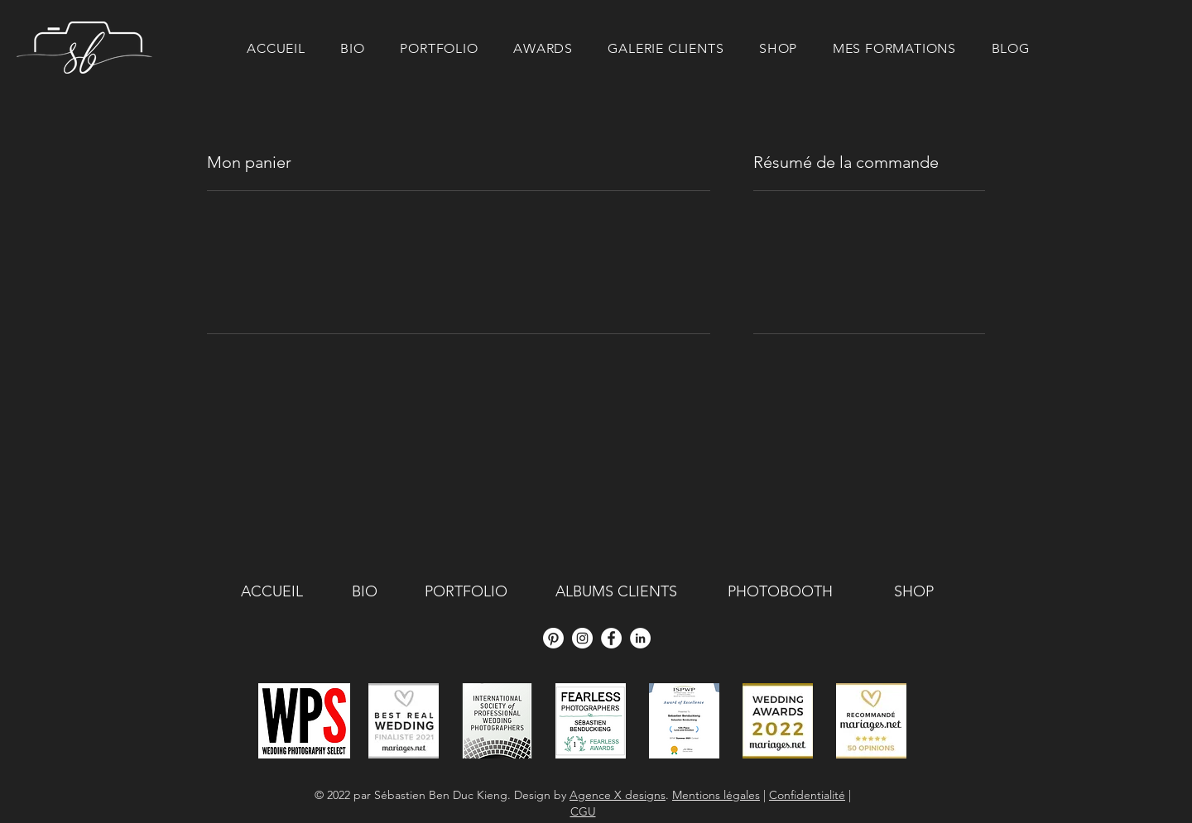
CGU (583, 811)
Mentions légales (716, 794)
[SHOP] (913, 592)
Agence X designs (618, 794)
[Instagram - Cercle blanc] (582, 638)
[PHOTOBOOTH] (779, 592)
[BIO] (364, 592)
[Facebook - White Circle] (611, 638)
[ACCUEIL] (271, 592)
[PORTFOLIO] (466, 592)
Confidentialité (807, 794)
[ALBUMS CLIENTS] (616, 592)
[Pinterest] (553, 638)
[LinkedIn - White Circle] (640, 638)
